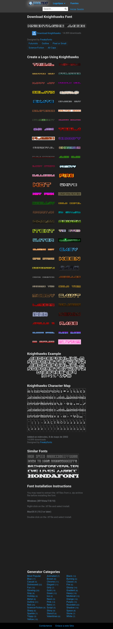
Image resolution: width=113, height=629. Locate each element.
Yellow (32, 619)
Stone (70, 613)
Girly (50, 587)
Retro (51, 604)
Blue (31, 579)
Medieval (73, 596)
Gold (51, 590)
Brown (51, 579)
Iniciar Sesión (77, 9)
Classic (71, 581)
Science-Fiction (36, 47)
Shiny (51, 610)
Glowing (33, 590)
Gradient (72, 590)
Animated (53, 576)
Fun (31, 587)
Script (51, 607)
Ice (50, 596)
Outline (45, 43)
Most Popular (34, 576)
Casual (32, 581)
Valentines (53, 616)
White (70, 616)
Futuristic (33, 43)
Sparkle (32, 613)
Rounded (72, 604)
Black (71, 576)
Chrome (53, 581)
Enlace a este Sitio (64, 625)
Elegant (52, 584)
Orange (72, 599)
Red (31, 604)
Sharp (31, 610)
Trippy (31, 616)
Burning (71, 579)
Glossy (71, 587)
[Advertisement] (13, 57)
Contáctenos (45, 625)
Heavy (71, 593)
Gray (31, 593)
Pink (51, 602)
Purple (71, 602)
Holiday (32, 596)
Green (52, 593)
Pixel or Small (59, 43)
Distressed (34, 584)
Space (71, 610)
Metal (31, 599)
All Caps (52, 47)
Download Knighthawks (46, 33)
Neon (51, 599)
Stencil (51, 613)
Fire (69, 584)
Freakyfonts (46, 39)
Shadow (72, 607)
